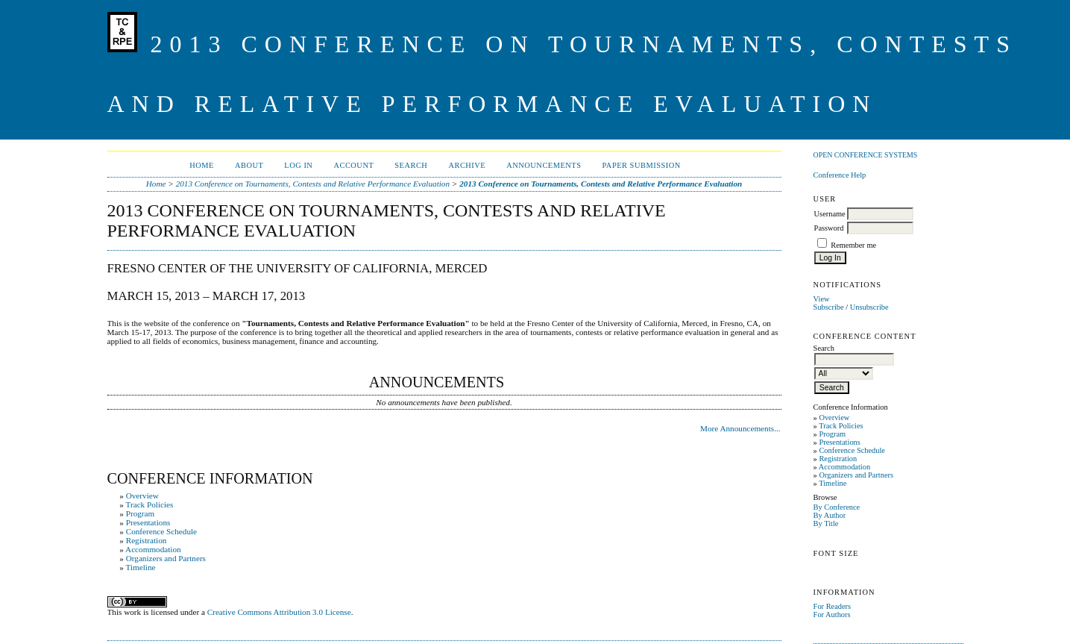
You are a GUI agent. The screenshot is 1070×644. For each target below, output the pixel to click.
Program (832, 434)
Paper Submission (641, 165)
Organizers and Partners (856, 475)
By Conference (836, 507)
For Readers (832, 606)
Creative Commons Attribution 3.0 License (279, 611)
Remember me (853, 245)
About (249, 165)
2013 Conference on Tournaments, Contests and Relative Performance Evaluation (313, 183)
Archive (466, 165)
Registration (838, 458)
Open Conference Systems (865, 155)
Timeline (832, 483)
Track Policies (841, 426)
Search (410, 165)
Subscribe (828, 307)
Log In (298, 165)
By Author (829, 515)
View (821, 299)
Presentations (839, 442)
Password (829, 228)
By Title (826, 523)
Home (201, 165)
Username (830, 214)
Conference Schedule (852, 450)
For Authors (832, 614)
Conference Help (839, 175)
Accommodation (844, 467)
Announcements (543, 165)
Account (353, 165)
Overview (834, 417)
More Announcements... (740, 428)
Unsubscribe (869, 307)
